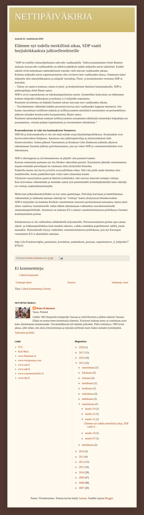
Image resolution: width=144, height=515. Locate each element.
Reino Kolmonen (45, 308)
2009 (82, 477)
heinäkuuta (88, 383)
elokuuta (87, 378)
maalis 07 (90, 438)
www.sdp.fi (24, 369)
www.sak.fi (24, 364)
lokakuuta (87, 372)
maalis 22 (90, 414)
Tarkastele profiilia (24, 332)
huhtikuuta (88, 399)
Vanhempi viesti (120, 282)
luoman (83, 498)
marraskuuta (88, 367)
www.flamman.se (27, 356)
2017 (82, 352)
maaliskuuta (88, 404)
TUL (20, 347)
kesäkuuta (87, 388)
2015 (82, 363)
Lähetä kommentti (28, 275)
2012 (82, 462)
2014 (82, 451)
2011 (82, 467)
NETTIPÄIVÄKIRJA (53, 16)
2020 (82, 347)
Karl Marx (23, 351)
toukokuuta (88, 393)
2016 (82, 357)
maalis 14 (90, 433)
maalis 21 (90, 419)
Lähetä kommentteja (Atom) (36, 288)
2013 (82, 456)
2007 (82, 488)
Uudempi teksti (24, 282)
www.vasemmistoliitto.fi (31, 373)
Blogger (109, 498)
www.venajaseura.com (30, 360)
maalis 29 (90, 408)
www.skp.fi (24, 378)
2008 (82, 482)
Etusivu (72, 282)
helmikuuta (88, 445)
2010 (82, 472)
